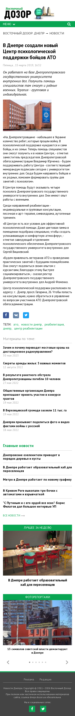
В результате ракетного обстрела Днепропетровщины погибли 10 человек (32, 377)
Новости (56, 33)
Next (67, 662)
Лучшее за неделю (37, 528)
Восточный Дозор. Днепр (24, 33)
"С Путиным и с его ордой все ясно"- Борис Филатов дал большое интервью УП (34, 504)
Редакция (45, 679)
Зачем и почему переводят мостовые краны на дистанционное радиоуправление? (36, 349)
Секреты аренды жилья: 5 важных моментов (34, 363)
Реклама (29, 679)
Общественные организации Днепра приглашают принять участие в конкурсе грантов (32, 395)
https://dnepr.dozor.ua (29, 11)
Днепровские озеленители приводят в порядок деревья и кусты (31, 457)
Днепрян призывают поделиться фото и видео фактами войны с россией (36, 424)
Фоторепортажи (37, 597)
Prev (8, 662)
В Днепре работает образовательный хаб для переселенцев (37, 469)
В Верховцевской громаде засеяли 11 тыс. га (35, 410)
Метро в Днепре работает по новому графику (37, 479)
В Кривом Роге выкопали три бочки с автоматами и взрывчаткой (30, 492)
